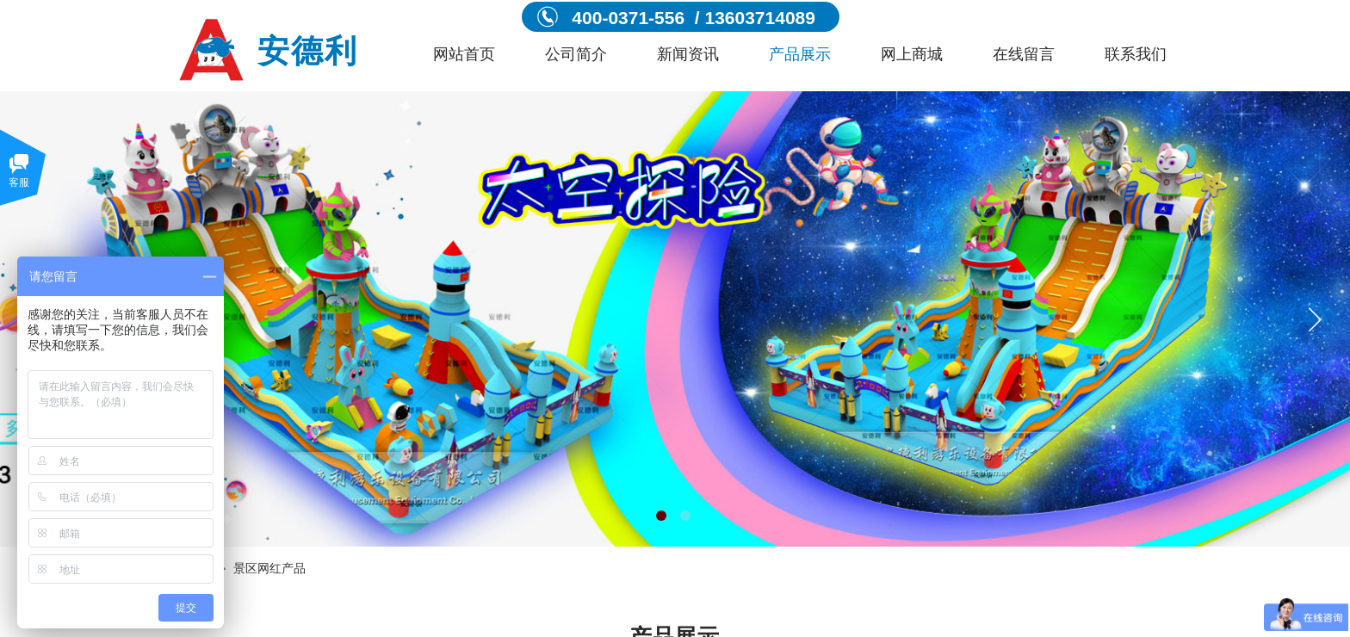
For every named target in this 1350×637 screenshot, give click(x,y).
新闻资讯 (688, 54)
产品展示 (800, 54)
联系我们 (1136, 54)
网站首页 (464, 54)
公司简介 (576, 54)
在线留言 (1024, 54)
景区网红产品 (269, 568)
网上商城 (912, 54)
